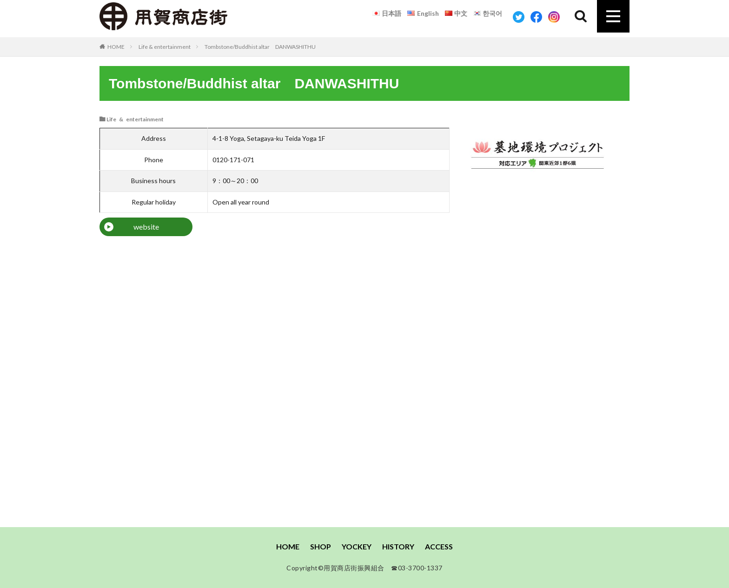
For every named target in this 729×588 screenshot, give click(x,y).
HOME (116, 46)
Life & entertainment (165, 46)
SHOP (320, 546)
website (146, 226)
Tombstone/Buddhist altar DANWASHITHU (260, 46)
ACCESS (439, 546)
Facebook (536, 17)
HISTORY (398, 546)
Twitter (518, 17)
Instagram (554, 17)
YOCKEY (356, 546)
